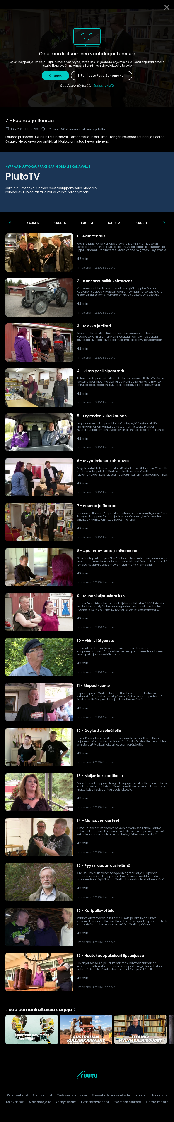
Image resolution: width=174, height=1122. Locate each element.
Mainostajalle (40, 1102)
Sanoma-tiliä (103, 85)
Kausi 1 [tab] (155, 223)
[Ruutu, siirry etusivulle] (87, 1076)
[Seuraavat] (164, 222)
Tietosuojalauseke (72, 1095)
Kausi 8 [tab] (19, 223)
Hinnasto (159, 1095)
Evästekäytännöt (95, 1102)
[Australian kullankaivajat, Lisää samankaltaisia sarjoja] (86, 1030)
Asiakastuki (15, 1102)
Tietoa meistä (157, 1102)
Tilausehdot (42, 1095)
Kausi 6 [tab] (46, 223)
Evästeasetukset (127, 1102)
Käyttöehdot (17, 1095)
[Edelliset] (9, 222)
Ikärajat (141, 1095)
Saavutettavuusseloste (111, 1095)
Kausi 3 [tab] (128, 223)
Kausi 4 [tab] (101, 223)
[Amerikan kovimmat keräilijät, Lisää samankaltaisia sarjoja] (31, 1030)
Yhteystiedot (66, 1102)
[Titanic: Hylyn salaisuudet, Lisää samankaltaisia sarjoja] (140, 1030)
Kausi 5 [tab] (74, 223)
